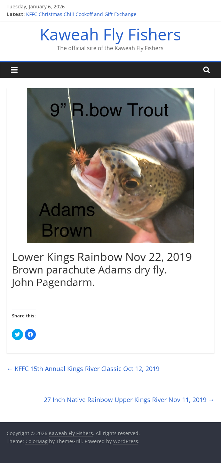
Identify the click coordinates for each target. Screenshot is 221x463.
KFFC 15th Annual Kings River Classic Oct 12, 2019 (83, 368)
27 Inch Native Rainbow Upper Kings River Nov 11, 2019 (129, 399)
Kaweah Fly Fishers (110, 34)
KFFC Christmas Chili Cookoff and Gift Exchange (81, 14)
